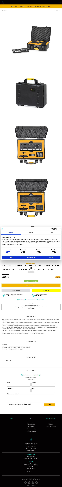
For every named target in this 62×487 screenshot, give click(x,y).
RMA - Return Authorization (31, 431)
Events (11, 421)
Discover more (31, 308)
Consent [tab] (11, 232)
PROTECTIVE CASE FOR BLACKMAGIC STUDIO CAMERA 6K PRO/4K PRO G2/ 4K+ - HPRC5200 (54, 10)
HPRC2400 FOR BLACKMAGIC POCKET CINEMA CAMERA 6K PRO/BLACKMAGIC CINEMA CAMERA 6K (59, 10)
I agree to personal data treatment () (19, 404)
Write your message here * (31, 397)
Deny (11, 257)
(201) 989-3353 (27, 375)
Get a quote (46, 290)
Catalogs (51, 421)
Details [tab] (31, 232)
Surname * (43, 384)
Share (5, 10)
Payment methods (31, 422)
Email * (43, 390)
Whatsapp (38, 375)
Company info (37, 479)
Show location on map (31, 471)
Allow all (51, 257)
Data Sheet (8, 360)
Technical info (31, 271)
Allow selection (31, 257)
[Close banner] (59, 228)
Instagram (33, 482)
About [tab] (51, 232)
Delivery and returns (31, 424)
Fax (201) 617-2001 (31, 448)
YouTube (29, 482)
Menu (60, 1)
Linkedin (36, 482)
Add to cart (31, 285)
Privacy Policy (27, 404)
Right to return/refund (31, 428)
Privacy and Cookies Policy (31, 429)
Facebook (25, 482)
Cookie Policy (31, 479)
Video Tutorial (50, 422)
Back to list (57, 10)
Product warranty (31, 426)
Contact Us (51, 424)
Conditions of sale (31, 421)
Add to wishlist (16, 290)
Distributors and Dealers (51, 426)
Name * (19, 384)
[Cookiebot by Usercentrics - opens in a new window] (51, 229)
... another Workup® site (31, 485)
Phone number (19, 390)
